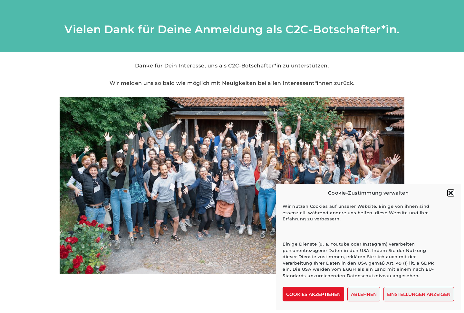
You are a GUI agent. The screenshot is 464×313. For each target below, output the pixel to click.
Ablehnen (364, 294)
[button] (451, 193)
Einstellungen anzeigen (418, 294)
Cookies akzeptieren (313, 294)
